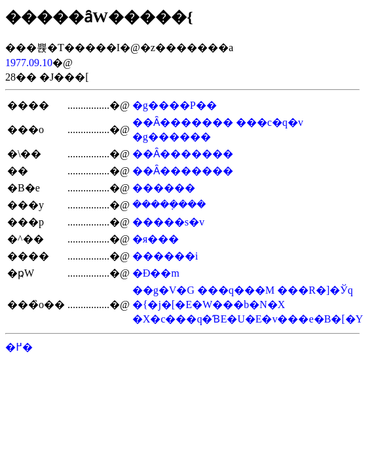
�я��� (155, 239)
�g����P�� (174, 105)
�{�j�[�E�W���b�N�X (208, 304)
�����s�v (168, 221)
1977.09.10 (28, 62)
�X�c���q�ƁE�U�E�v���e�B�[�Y (247, 318)
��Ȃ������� (182, 122)
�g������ (171, 136)
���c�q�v (269, 122)
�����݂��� (169, 204)
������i (165, 256)
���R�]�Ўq (315, 290)
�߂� (19, 347)
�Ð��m (156, 273)
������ (163, 187)
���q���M (236, 290)
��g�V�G (163, 290)
